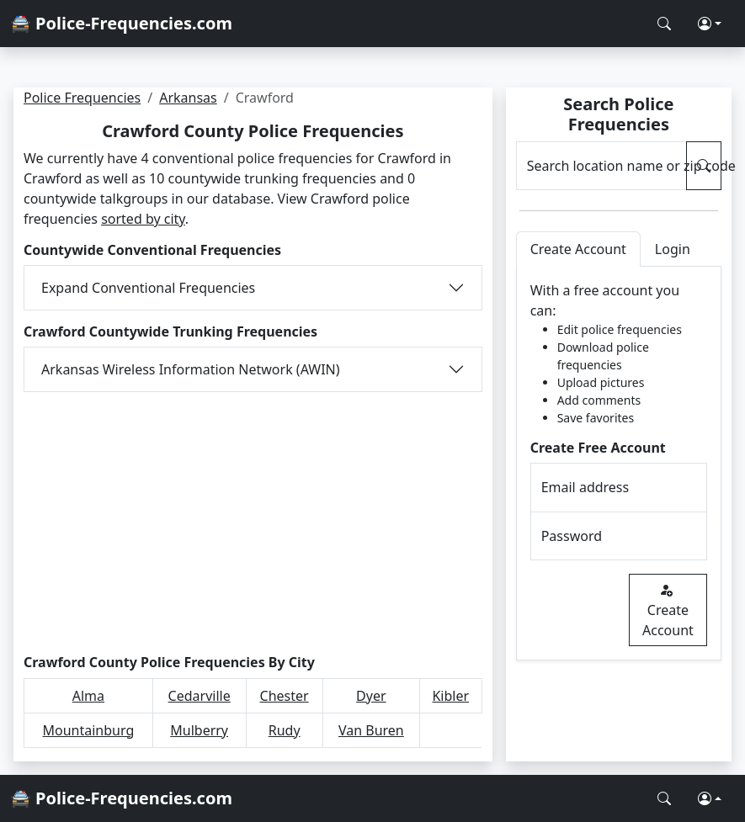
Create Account (668, 610)
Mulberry (199, 730)
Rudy (285, 730)
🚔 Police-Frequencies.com (121, 23)
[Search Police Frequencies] (664, 23)
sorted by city (143, 218)
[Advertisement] (253, 523)
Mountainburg (89, 730)
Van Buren (371, 730)
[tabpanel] (618, 463)
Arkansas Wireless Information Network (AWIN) (190, 369)
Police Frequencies (82, 97)
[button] (709, 23)
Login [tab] (672, 249)
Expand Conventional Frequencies (148, 287)
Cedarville (199, 696)
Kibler (450, 696)
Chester (284, 696)
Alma (88, 696)
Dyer (371, 696)
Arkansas (188, 97)
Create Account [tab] (578, 249)
